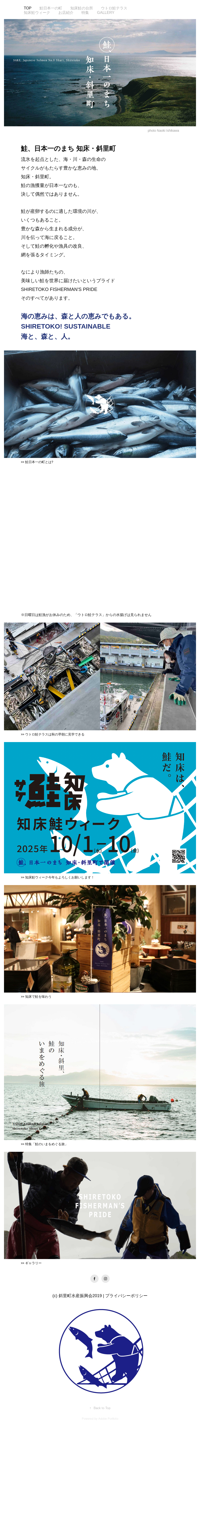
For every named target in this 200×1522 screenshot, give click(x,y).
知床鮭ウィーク (37, 13)
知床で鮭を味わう (38, 997)
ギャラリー (33, 1263)
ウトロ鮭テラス (114, 8)
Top (28, 8)
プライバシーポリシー (126, 1295)
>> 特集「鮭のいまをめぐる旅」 (44, 1144)
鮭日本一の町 (51, 8)
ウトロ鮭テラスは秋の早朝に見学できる (54, 734)
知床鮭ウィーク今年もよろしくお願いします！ (59, 877)
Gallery (106, 13)
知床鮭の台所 (81, 8)
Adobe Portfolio (108, 1418)
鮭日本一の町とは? (39, 462)
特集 (85, 13)
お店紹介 (65, 13)
